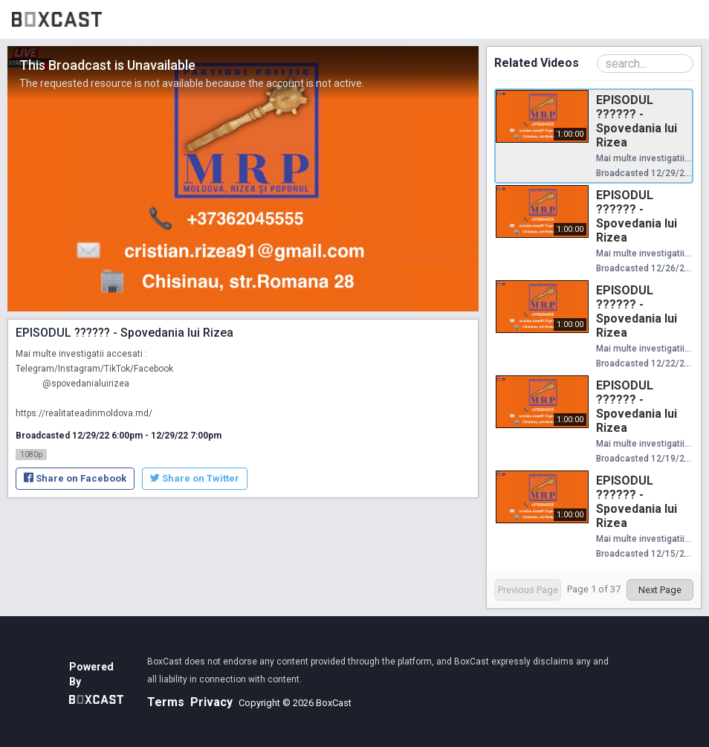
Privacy (211, 702)
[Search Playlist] (645, 63)
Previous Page (528, 589)
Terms (165, 702)
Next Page (660, 589)
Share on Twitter (194, 478)
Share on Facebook (75, 478)
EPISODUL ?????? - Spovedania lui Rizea (636, 121)
